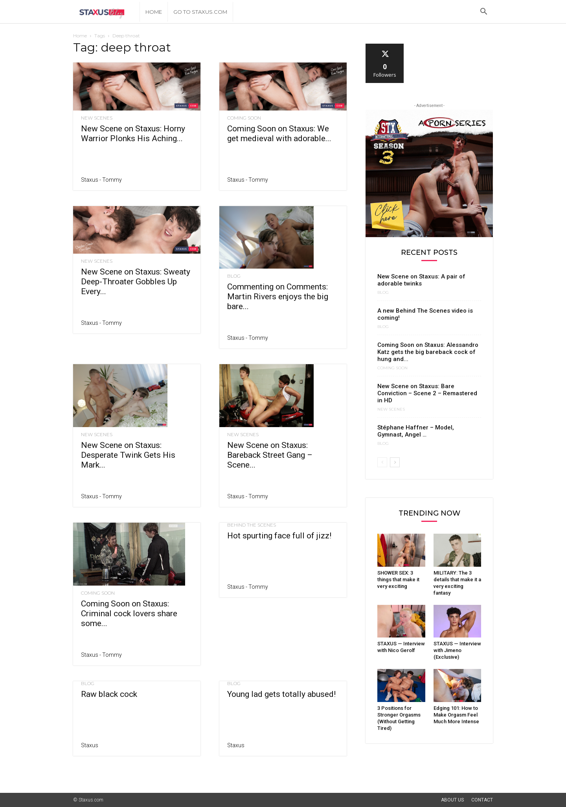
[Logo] (106, 12)
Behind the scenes (251, 525)
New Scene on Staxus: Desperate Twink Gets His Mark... (128, 455)
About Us (452, 800)
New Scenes (96, 118)
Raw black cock (109, 694)
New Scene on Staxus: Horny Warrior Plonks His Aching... (133, 133)
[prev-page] (382, 462)
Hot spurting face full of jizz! (279, 535)
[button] (483, 12)
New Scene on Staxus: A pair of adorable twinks (421, 280)
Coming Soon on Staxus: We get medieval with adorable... (279, 133)
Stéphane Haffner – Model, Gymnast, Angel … (415, 431)
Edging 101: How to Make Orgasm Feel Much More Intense (456, 714)
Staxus (89, 745)
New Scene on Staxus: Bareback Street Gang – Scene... (269, 455)
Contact (482, 800)
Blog (234, 276)
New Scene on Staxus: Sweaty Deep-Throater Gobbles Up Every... (135, 281)
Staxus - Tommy (101, 180)
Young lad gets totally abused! (281, 694)
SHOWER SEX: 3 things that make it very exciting (398, 579)
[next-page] (395, 462)
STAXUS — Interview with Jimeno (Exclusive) (457, 650)
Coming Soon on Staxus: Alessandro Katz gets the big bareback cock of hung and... (427, 352)
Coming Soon (244, 118)
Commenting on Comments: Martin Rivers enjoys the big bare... (277, 296)
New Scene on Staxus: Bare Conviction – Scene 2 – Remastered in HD (427, 393)
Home (153, 12)
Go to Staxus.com (200, 12)
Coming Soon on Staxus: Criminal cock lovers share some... (129, 613)
